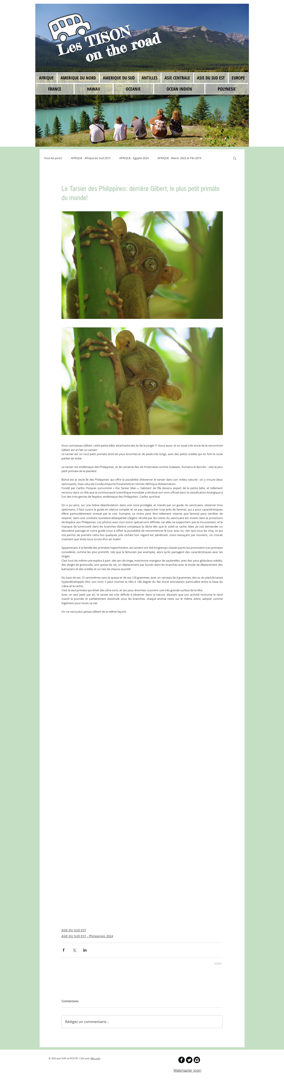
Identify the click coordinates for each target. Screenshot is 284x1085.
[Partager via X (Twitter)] (74, 950)
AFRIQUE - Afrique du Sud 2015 (91, 158)
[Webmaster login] (187, 1070)
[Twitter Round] (189, 1060)
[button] (235, 158)
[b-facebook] (181, 1060)
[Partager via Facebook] (63, 950)
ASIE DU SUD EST (73, 930)
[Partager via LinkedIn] (85, 950)
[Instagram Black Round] (197, 1060)
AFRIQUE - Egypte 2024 (134, 158)
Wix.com (95, 1058)
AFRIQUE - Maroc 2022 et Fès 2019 (179, 158)
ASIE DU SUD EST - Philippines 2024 (87, 936)
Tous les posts (53, 158)
